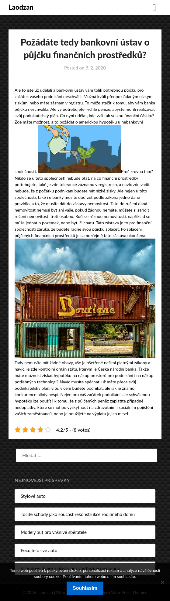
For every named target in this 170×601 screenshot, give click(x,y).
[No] (162, 582)
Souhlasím (85, 588)
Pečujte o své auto (39, 550)
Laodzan (21, 7)
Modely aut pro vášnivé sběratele (54, 532)
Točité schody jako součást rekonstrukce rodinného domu (78, 514)
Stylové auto (33, 496)
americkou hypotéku (98, 121)
